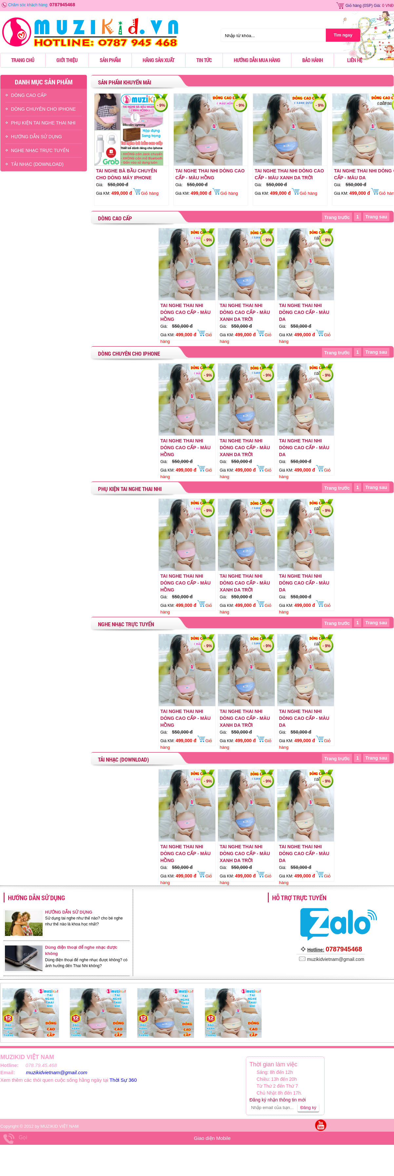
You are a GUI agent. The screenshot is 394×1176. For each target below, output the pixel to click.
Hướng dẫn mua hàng (257, 60)
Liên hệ (354, 60)
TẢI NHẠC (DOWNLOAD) (37, 164)
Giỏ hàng (353, 5)
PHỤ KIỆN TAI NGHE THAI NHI (43, 122)
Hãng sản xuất (158, 60)
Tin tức (204, 60)
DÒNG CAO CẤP (29, 95)
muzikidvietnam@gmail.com (56, 1072)
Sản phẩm (110, 60)
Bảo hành (312, 60)
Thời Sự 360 (123, 1080)
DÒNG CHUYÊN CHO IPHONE (43, 109)
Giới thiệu (67, 60)
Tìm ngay (343, 35)
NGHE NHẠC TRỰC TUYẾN (40, 150)
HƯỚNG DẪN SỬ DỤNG (36, 136)
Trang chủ (22, 60)
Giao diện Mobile (212, 1138)
